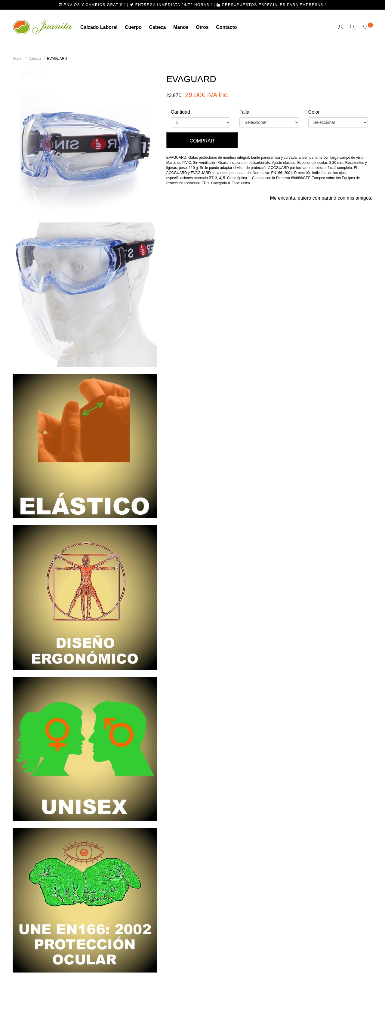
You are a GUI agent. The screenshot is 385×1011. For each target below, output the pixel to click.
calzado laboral (99, 27)
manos (181, 27)
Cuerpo (133, 27)
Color (314, 112)
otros (202, 27)
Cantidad (180, 112)
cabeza (157, 27)
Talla (244, 112)
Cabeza (34, 59)
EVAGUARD (57, 59)
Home (17, 59)
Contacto (226, 27)
